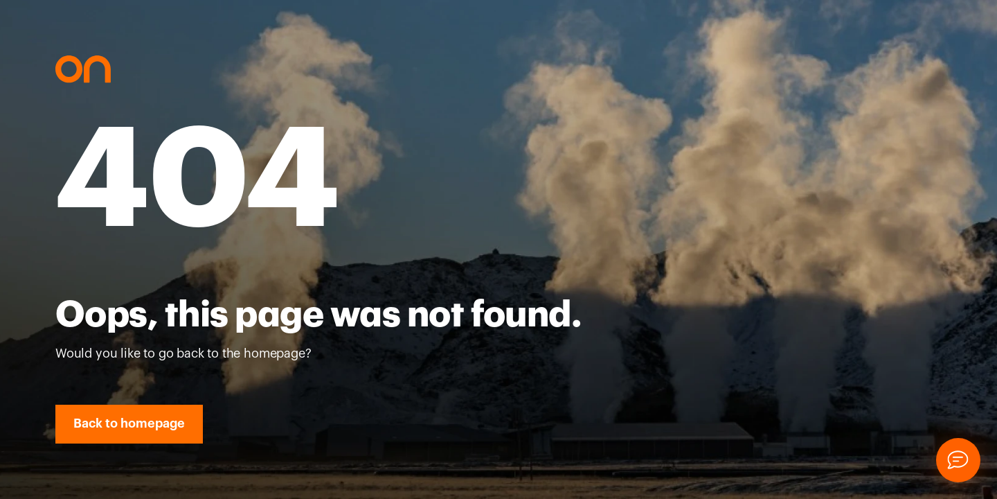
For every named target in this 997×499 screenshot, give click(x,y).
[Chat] (958, 460)
